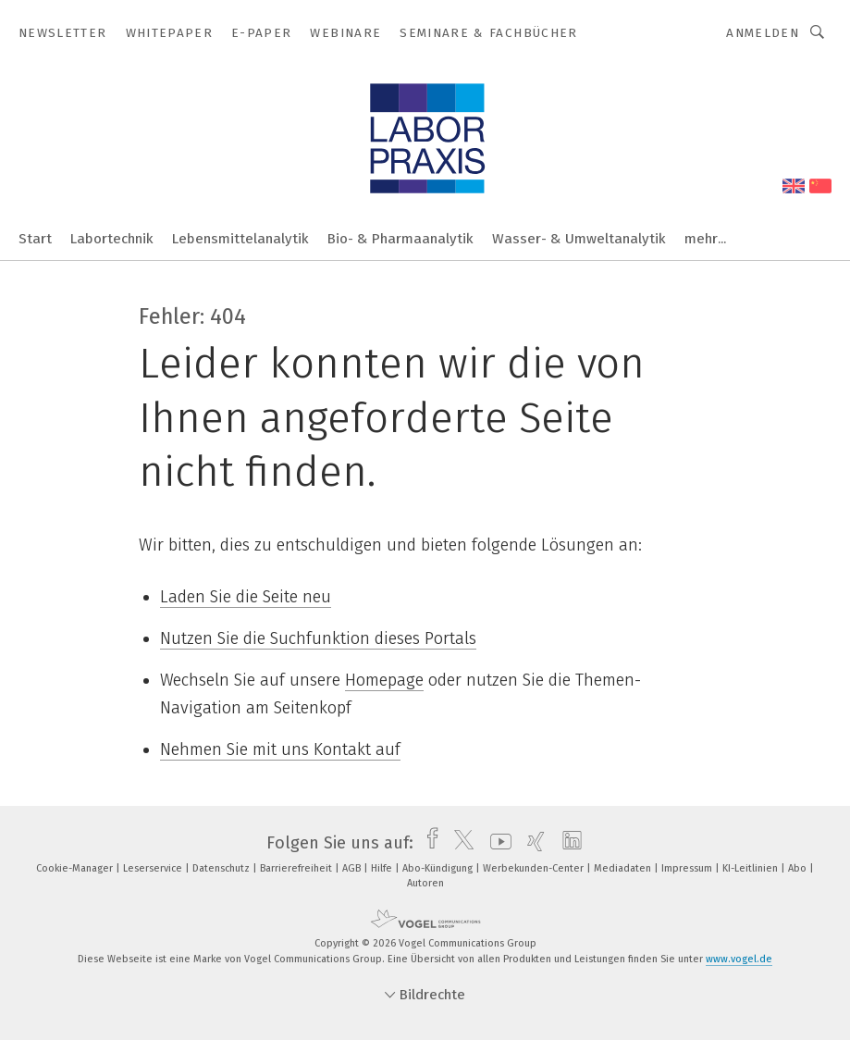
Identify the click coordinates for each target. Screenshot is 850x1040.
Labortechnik (112, 238)
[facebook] (427, 843)
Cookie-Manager (76, 868)
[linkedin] (567, 843)
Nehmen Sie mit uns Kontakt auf (280, 749)
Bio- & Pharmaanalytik (400, 238)
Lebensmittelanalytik (240, 238)
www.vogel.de (739, 959)
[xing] (531, 843)
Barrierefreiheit (297, 868)
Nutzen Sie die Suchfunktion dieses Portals (318, 638)
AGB (352, 868)
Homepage (384, 680)
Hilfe (383, 868)
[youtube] (496, 843)
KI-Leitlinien (751, 868)
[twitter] (459, 843)
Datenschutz (222, 868)
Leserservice (154, 868)
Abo (798, 868)
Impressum (688, 868)
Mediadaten (624, 868)
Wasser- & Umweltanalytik (579, 238)
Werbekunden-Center (534, 868)
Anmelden (762, 33)
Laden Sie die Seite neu (245, 597)
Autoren (425, 883)
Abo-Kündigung (438, 868)
